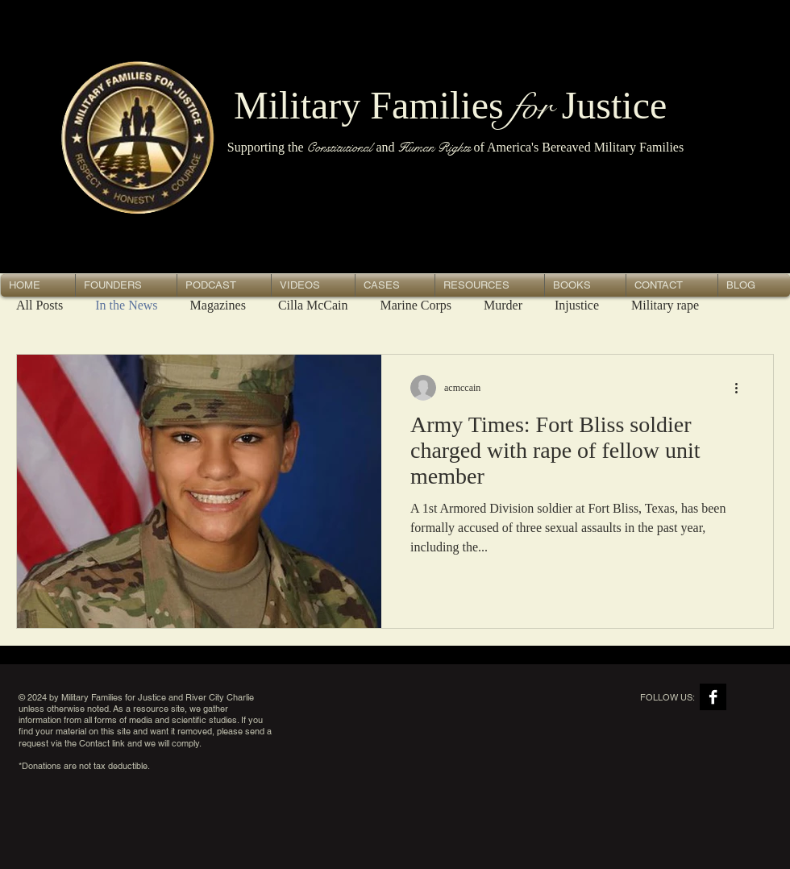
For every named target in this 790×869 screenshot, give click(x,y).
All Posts (39, 305)
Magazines (218, 305)
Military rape (665, 305)
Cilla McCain (313, 305)
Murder (503, 305)
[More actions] (741, 387)
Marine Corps (415, 305)
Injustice (577, 305)
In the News (126, 305)
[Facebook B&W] (713, 697)
